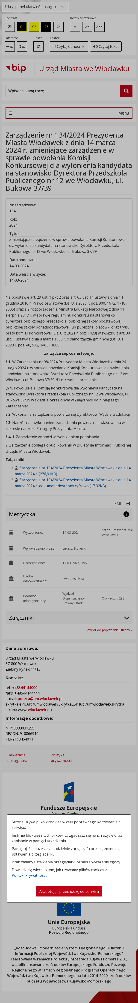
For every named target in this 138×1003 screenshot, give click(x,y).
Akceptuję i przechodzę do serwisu (69, 891)
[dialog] (69, 501)
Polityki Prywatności (29, 875)
